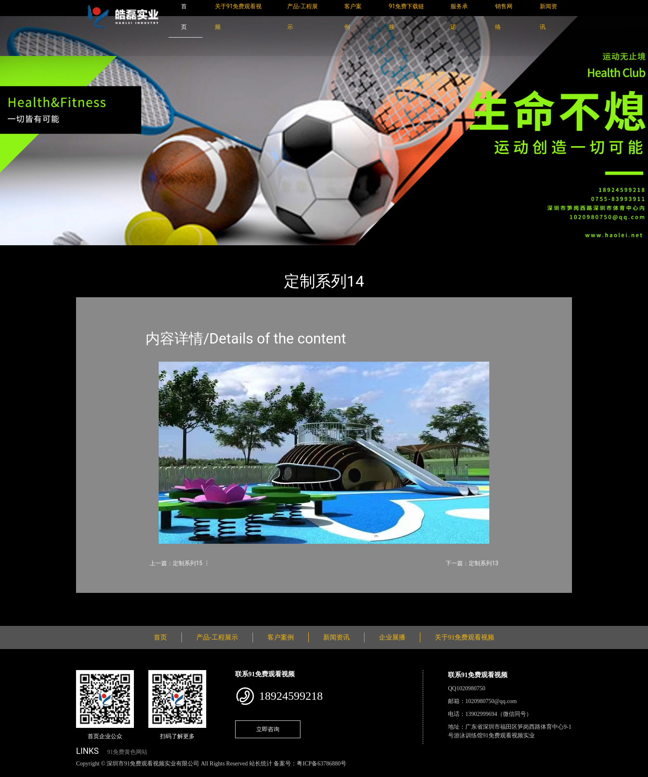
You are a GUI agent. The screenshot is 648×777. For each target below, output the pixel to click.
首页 (90, 250)
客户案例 (280, 637)
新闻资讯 (336, 637)
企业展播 (392, 637)
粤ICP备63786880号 (321, 763)
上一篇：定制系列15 (176, 563)
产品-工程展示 (125, 250)
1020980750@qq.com (491, 701)
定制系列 (167, 250)
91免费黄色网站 (127, 752)
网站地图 (12, 772)
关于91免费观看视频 (464, 637)
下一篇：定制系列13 (472, 563)
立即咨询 (267, 729)
